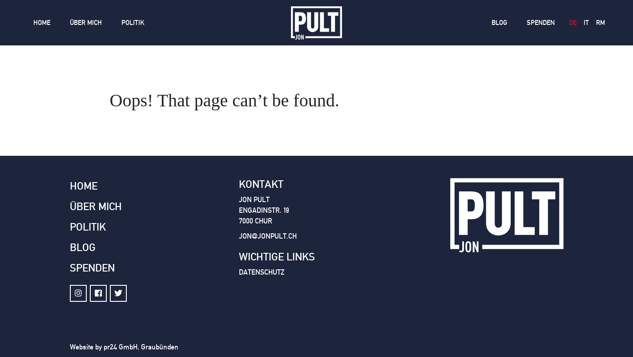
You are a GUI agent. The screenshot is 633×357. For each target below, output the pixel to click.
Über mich (86, 23)
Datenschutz (261, 272)
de (573, 23)
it (586, 23)
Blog (499, 23)
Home (41, 23)
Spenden (541, 23)
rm (600, 23)
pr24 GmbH (120, 347)
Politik (132, 23)
